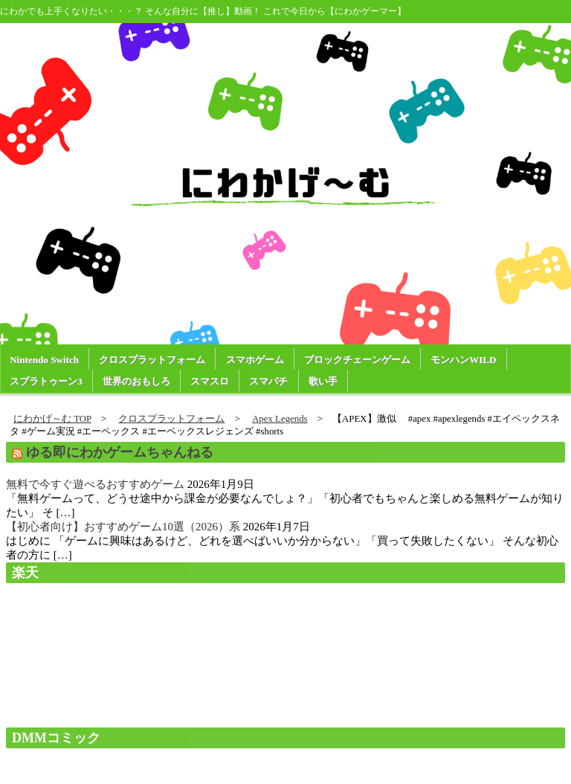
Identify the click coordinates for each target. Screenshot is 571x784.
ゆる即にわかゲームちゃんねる (119, 452)
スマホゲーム (255, 359)
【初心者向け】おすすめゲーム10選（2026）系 (123, 527)
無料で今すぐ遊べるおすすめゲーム (95, 484)
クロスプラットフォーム (152, 359)
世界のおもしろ (136, 381)
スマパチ (268, 381)
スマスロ (209, 381)
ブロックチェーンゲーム (357, 359)
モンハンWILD (463, 359)
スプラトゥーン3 (46, 381)
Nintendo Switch (44, 359)
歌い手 (323, 381)
